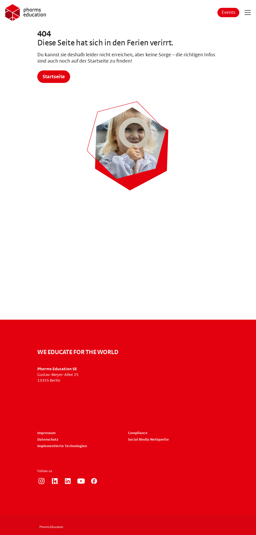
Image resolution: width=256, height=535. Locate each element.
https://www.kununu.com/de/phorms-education (55, 481)
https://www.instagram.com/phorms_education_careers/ (41, 481)
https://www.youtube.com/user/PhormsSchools (81, 481)
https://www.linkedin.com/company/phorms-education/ (68, 481)
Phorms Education (51, 526)
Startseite (53, 76)
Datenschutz (47, 439)
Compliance (138, 433)
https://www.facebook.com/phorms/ (94, 481)
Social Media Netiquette (148, 439)
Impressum (46, 433)
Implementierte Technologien (62, 446)
